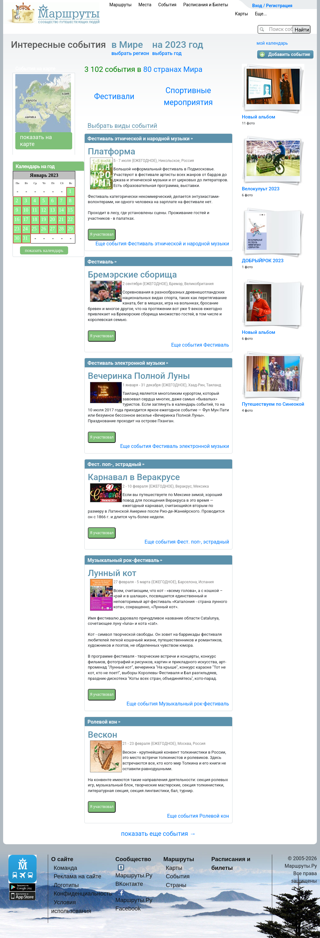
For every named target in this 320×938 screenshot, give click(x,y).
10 (25, 210)
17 (25, 219)
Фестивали (114, 96)
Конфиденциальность (83, 893)
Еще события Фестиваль (200, 345)
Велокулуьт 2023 (260, 189)
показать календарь (44, 250)
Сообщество (133, 859)
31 (25, 238)
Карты (241, 13)
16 (16, 219)
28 (61, 228)
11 (34, 210)
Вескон (102, 735)
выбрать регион (130, 53)
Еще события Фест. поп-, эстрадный (187, 542)
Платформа (111, 151)
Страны (176, 885)
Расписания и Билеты (205, 4)
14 (61, 210)
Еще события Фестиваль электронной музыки (174, 446)
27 (52, 228)
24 (25, 228)
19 (43, 219)
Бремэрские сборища (132, 274)
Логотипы (66, 885)
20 (52, 219)
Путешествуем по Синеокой (273, 404)
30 (16, 238)
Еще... (261, 13)
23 (16, 228)
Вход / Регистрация (272, 5)
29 (70, 228)
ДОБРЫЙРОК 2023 (262, 260)
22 (70, 219)
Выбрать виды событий (122, 125)
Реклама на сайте (78, 876)
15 (70, 210)
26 (43, 228)
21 (61, 219)
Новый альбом (258, 117)
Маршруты (120, 4)
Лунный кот (112, 573)
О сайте (62, 859)
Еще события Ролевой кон (198, 816)
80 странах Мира (172, 69)
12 (43, 210)
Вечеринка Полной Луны (139, 376)
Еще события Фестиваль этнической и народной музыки (162, 244)
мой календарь (272, 43)
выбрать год (167, 53)
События (167, 4)
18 (34, 219)
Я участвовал (101, 234)
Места (144, 4)
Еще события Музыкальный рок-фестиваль (178, 704)
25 (34, 228)
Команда (65, 868)
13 (52, 210)
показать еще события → (158, 833)
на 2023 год (179, 44)
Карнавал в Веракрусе (134, 477)
